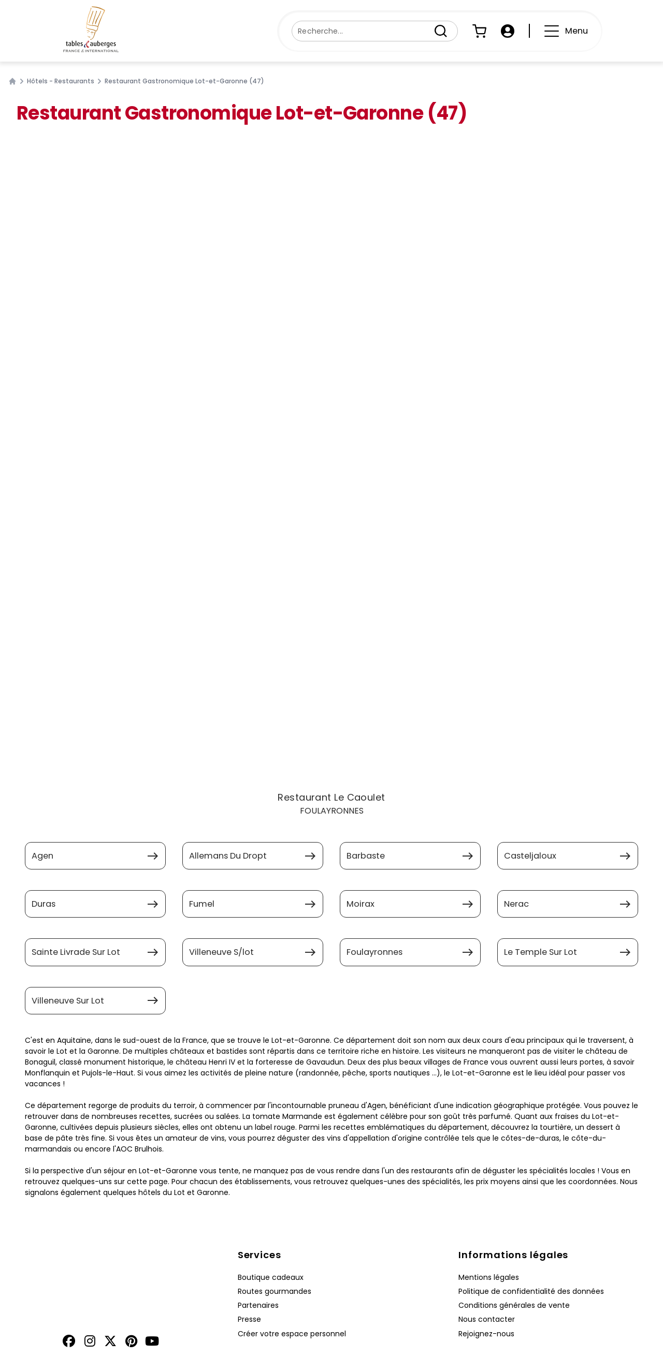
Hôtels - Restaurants (60, 81)
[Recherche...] (362, 31)
